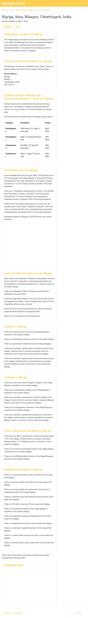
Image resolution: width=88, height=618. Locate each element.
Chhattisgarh (21, 10)
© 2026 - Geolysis (13, 613)
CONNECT (7, 27)
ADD (17, 27)
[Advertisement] (29, 243)
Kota (40, 10)
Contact (78, 613)
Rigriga (47, 10)
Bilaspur (32, 10)
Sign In (82, 3)
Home (4, 10)
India (11, 10)
